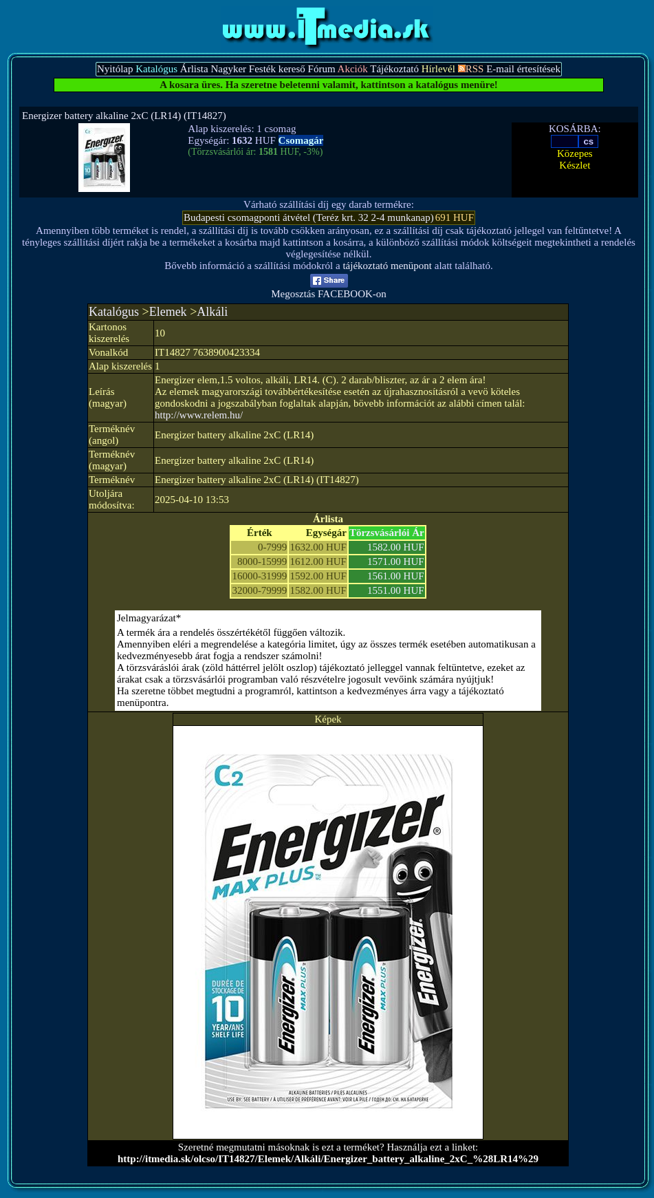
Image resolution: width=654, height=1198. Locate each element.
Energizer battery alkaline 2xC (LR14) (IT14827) (124, 115)
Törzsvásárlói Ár (386, 532)
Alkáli (212, 312)
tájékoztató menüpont (387, 265)
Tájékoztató (394, 68)
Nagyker (228, 68)
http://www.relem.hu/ (199, 414)
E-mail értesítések (523, 68)
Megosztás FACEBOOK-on (328, 289)
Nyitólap (115, 68)
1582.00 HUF (395, 547)
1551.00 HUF (395, 590)
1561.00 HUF (395, 575)
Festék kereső (277, 68)
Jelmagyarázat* (149, 617)
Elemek (168, 312)
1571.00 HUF (395, 561)
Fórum (322, 68)
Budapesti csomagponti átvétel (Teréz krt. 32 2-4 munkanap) (309, 217)
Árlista (194, 68)
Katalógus (114, 312)
